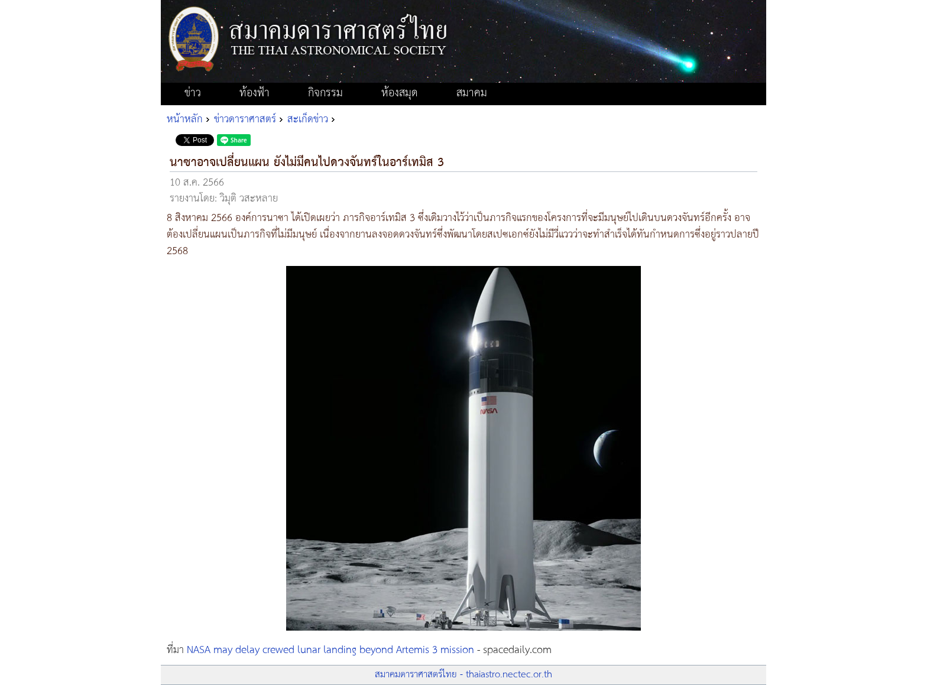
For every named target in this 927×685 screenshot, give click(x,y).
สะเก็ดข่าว (307, 119)
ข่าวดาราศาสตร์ (245, 119)
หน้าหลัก (185, 119)
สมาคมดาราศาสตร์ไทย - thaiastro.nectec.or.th (463, 674)
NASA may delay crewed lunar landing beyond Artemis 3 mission (330, 650)
